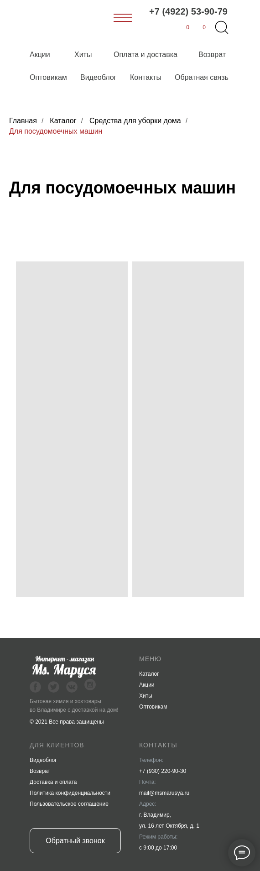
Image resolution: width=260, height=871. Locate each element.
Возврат (212, 54)
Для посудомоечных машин (55, 131)
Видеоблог (98, 77)
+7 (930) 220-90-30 (162, 771)
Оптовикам (48, 77)
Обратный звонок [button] (75, 841)
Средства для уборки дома (135, 121)
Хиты (83, 54)
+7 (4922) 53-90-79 (188, 11)
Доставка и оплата (53, 782)
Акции (40, 54)
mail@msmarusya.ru (164, 793)
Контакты (145, 77)
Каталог (63, 121)
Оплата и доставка (145, 54)
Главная (23, 121)
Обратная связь (202, 77)
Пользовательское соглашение (69, 804)
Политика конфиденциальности (70, 793)
